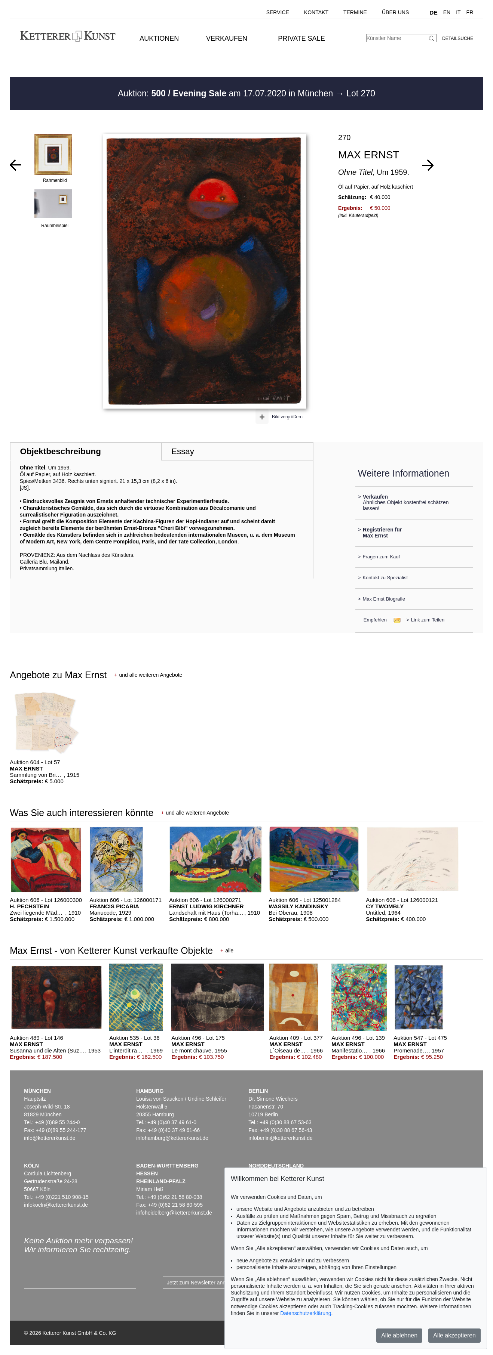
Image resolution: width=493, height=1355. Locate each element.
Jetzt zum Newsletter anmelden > (205, 1283)
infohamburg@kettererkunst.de (172, 1138)
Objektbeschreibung (60, 451)
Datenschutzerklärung (305, 1313)
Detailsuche (457, 38)
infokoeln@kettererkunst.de (56, 1205)
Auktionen (159, 38)
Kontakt (316, 12)
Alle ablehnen (399, 1335)
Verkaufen (226, 38)
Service (277, 12)
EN (446, 12)
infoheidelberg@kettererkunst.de (174, 1213)
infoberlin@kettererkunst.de (280, 1138)
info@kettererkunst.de (49, 1138)
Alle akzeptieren (454, 1335)
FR (470, 12)
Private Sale (301, 38)
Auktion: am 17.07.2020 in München (227, 93)
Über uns (395, 12)
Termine (355, 12)
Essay (182, 451)
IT (458, 12)
